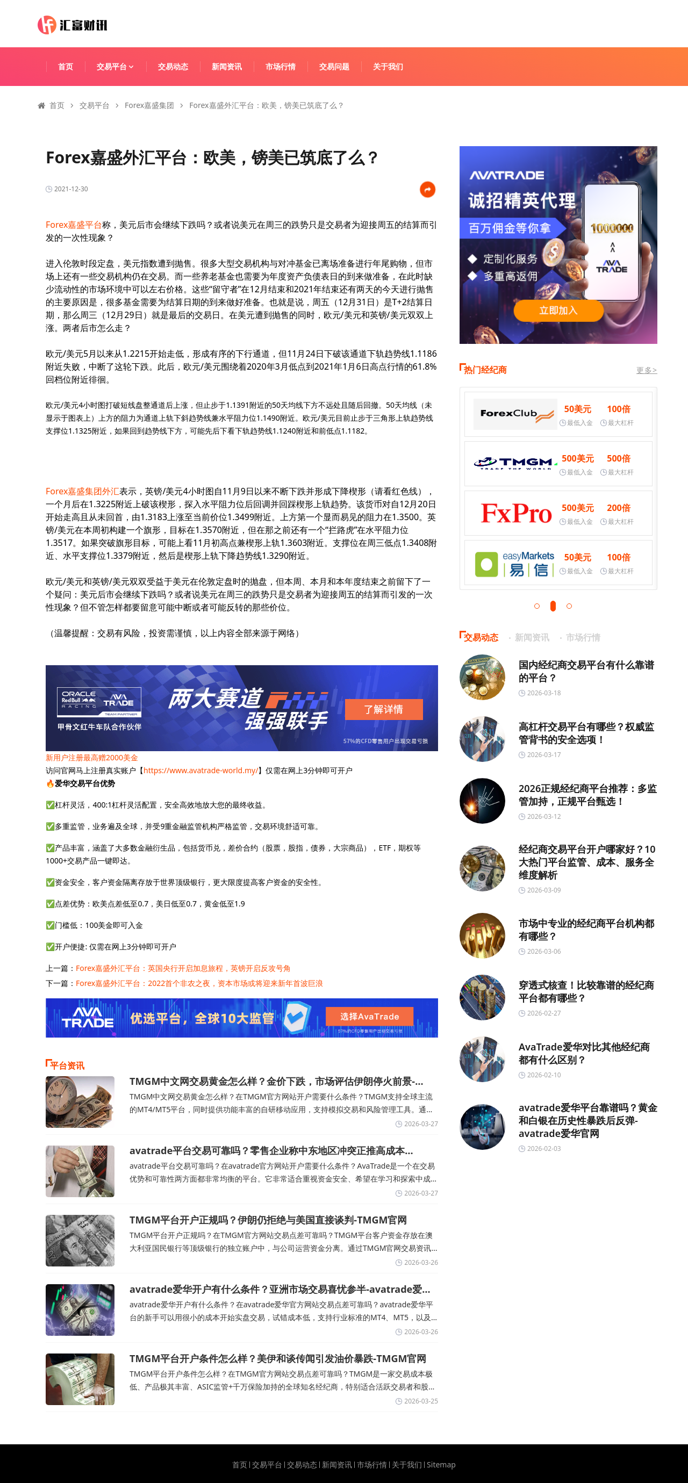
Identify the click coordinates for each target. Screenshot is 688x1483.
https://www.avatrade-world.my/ (201, 770)
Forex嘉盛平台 (74, 225)
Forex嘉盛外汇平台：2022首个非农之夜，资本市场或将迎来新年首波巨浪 (199, 983)
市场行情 (281, 66)
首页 (65, 66)
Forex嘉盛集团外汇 (82, 491)
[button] (537, 606)
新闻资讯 (227, 66)
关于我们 (388, 66)
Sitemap (441, 1465)
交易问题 (334, 66)
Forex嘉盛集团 (149, 105)
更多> (646, 370)
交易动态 (173, 66)
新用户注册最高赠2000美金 (92, 757)
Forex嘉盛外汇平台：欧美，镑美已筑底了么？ (266, 105)
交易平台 (120, 66)
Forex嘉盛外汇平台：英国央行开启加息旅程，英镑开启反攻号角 (183, 968)
